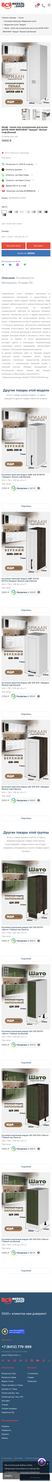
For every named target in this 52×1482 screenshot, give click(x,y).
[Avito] (24, 265)
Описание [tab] (8, 278)
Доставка (38, 245)
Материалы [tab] (9, 282)
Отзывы (5, 1404)
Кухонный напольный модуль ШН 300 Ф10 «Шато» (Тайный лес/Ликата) (25, 1136)
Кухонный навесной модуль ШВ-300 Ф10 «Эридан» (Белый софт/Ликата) (25, 788)
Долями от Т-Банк (9, 1389)
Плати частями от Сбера (12, 1385)
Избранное (6, 1430)
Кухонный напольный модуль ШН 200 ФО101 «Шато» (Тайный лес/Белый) (22, 1032)
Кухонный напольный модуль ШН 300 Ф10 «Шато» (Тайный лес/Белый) (25, 1240)
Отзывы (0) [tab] (25, 282)
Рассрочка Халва (9, 1377)
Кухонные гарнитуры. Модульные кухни (20, 21)
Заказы (5, 1438)
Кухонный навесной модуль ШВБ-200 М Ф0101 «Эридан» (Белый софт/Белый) (23, 475)
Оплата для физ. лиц (10, 1393)
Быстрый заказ (14, 245)
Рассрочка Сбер (9, 1373)
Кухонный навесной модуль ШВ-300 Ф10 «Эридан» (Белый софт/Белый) (25, 684)
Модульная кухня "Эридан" (15, 25)
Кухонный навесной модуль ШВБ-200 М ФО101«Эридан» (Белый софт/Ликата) (20, 579)
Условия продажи (9, 1408)
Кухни (21, 18)
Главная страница (9, 18)
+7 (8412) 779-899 (16, 1347)
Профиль (5, 1426)
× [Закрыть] (48, 1463)
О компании (33, 1373)
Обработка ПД (8, 1412)
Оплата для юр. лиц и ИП (12, 1397)
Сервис (31, 1377)
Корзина (5, 1434)
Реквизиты (32, 1381)
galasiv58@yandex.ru (11, 1355)
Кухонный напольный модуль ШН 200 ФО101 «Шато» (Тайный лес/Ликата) (22, 928)
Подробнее (26, 506)
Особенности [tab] (25, 278)
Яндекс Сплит (8, 1381)
